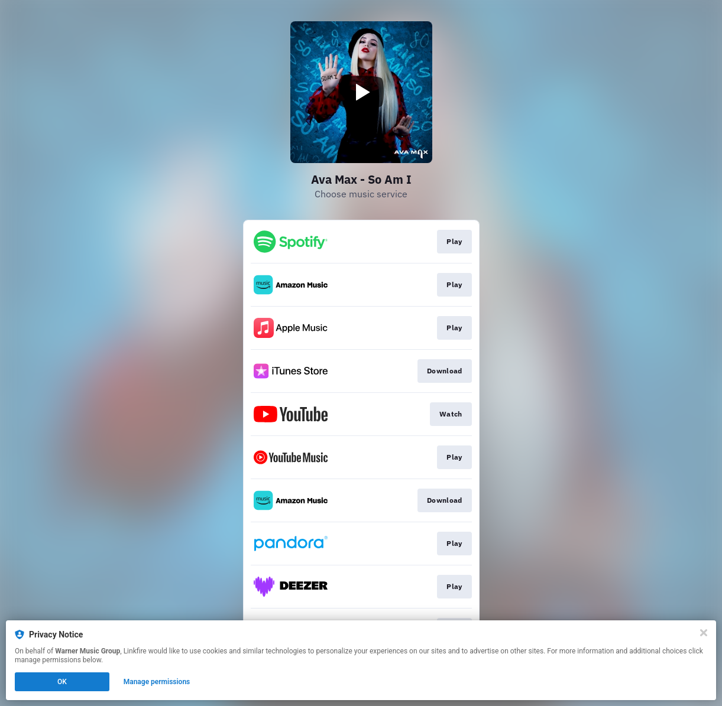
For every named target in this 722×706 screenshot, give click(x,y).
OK (62, 682)
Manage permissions (157, 682)
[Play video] (361, 92)
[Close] (703, 632)
